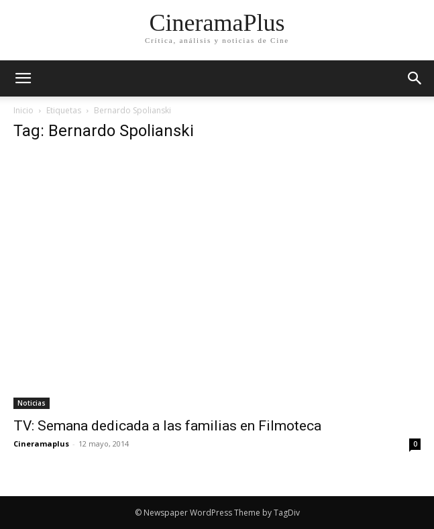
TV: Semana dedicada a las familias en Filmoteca (167, 426)
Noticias (31, 403)
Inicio (23, 110)
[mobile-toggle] (22, 78)
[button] (415, 78)
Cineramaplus (41, 443)
